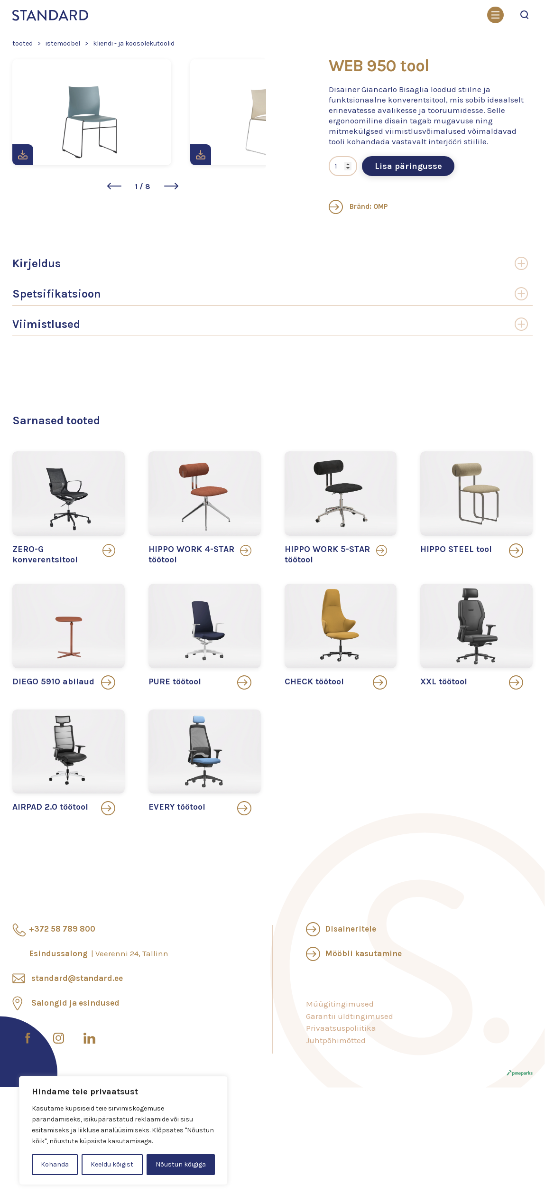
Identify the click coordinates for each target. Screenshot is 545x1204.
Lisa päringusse (408, 217)
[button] (114, 248)
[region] (123, 1130)
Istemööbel (63, 43)
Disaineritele (350, 979)
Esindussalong (98, 1004)
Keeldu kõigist (112, 1164)
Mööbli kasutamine (363, 1004)
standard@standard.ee (77, 1029)
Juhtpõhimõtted (336, 1090)
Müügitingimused (340, 1054)
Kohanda (55, 1164)
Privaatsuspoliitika (341, 1078)
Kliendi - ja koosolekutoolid (134, 43)
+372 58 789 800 (62, 979)
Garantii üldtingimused (349, 1066)
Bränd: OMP (358, 257)
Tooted (22, 43)
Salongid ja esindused (75, 1053)
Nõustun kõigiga (181, 1164)
